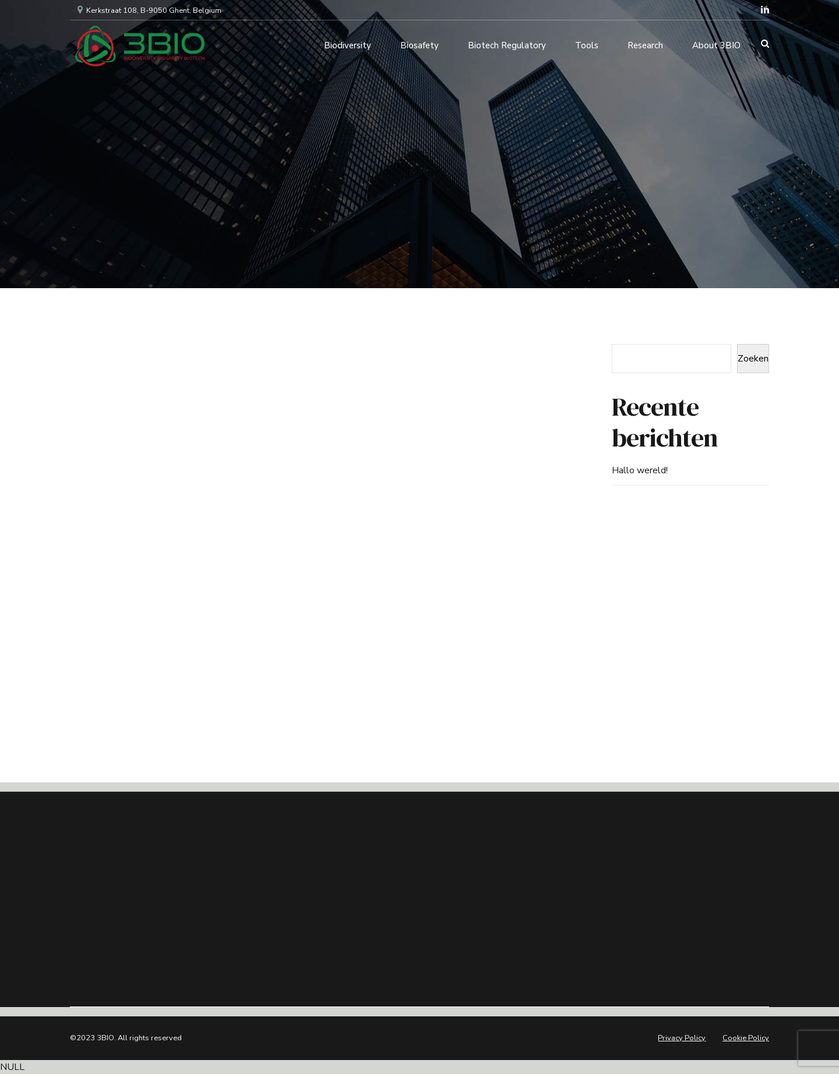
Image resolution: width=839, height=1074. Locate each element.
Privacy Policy (682, 1038)
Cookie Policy (745, 1038)
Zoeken (753, 358)
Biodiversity (347, 43)
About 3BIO (716, 43)
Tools (586, 43)
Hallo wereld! (640, 470)
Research (645, 43)
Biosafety (419, 43)
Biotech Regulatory (507, 43)
